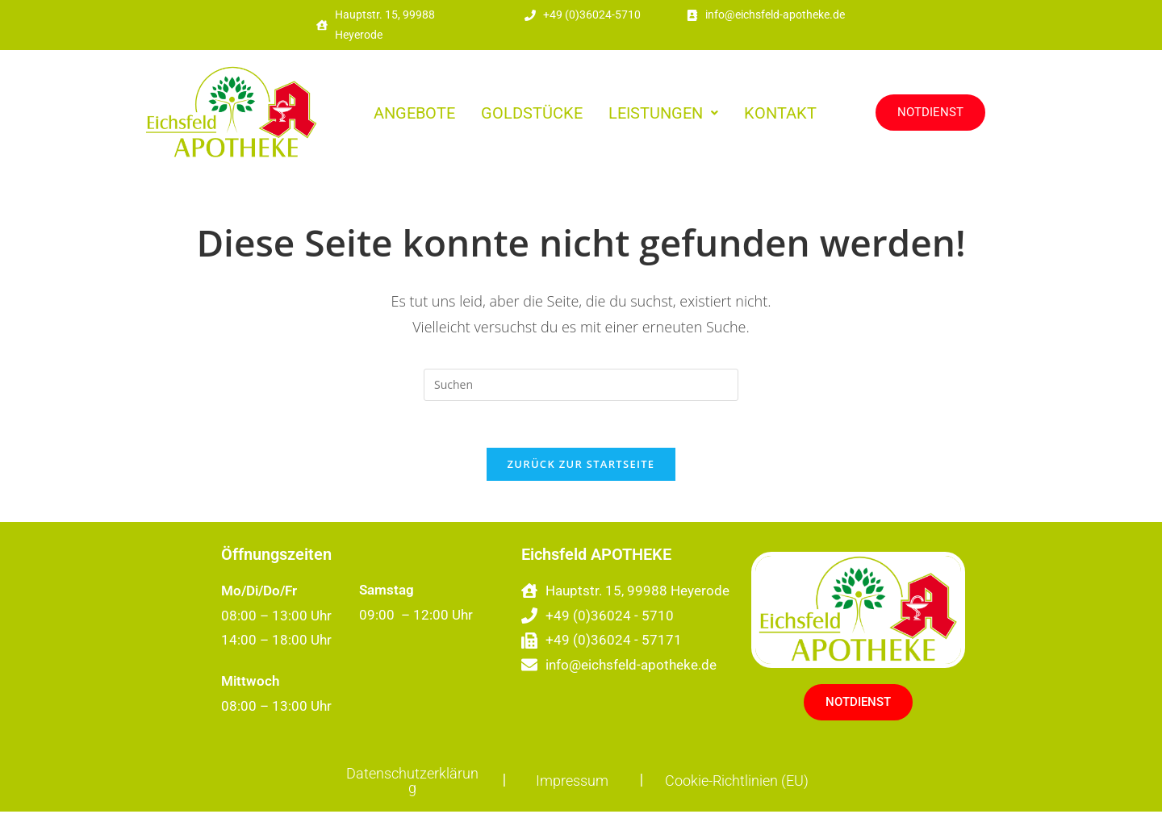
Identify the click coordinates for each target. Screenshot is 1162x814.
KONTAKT (780, 113)
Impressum (572, 782)
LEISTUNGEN (663, 113)
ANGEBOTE (414, 113)
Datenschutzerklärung (412, 783)
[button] (663, 113)
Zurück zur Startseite (581, 466)
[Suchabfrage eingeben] (581, 385)
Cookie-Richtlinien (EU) (737, 782)
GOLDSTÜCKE (532, 113)
